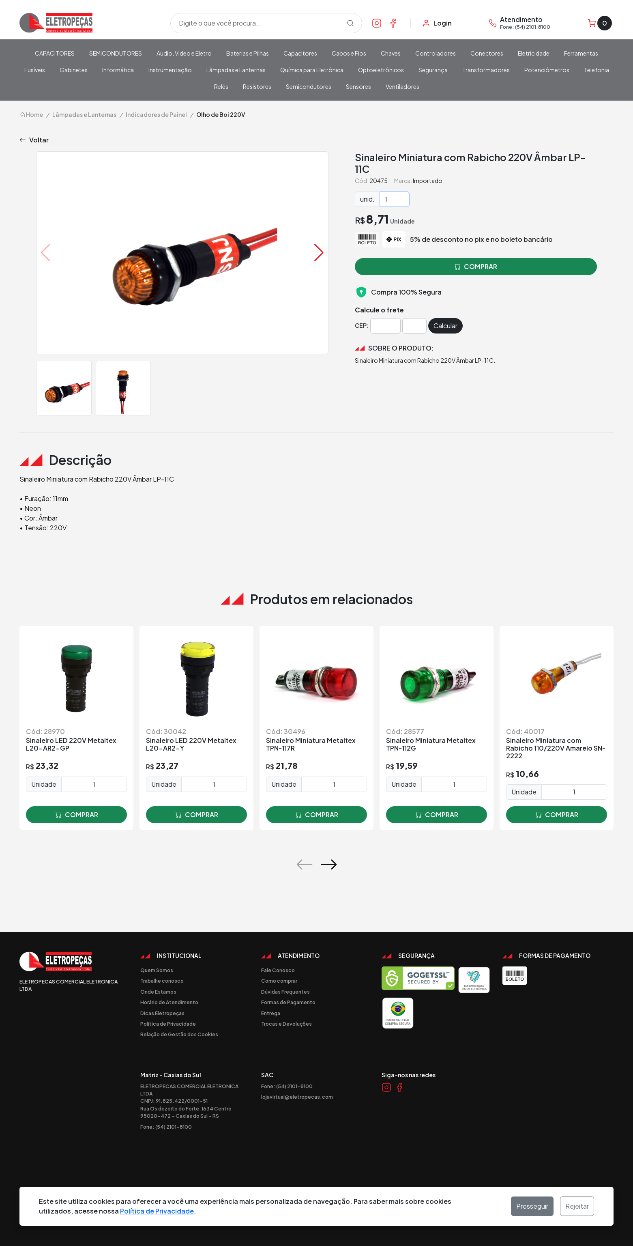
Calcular (445, 325)
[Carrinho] (600, 23)
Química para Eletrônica (311, 69)
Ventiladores (402, 86)
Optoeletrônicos (381, 69)
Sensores (358, 86)
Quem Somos (156, 970)
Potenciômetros (546, 69)
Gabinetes (74, 69)
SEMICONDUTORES (115, 53)
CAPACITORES (55, 53)
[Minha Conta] (437, 23)
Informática (118, 69)
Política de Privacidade (157, 1211)
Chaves (391, 53)
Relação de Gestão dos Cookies (179, 1034)
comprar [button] (475, 266)
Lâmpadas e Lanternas (236, 69)
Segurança (433, 69)
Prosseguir (532, 1206)
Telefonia (596, 69)
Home (31, 114)
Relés (221, 86)
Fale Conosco (278, 970)
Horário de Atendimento (169, 1002)
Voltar (34, 140)
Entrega (270, 1013)
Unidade (43, 784)
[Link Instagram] (377, 23)
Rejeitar (577, 1206)
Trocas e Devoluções (286, 1023)
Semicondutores (308, 86)
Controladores (435, 53)
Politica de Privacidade (168, 1023)
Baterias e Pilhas (247, 53)
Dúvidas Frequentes (285, 991)
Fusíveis (34, 69)
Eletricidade (533, 53)
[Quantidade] (395, 199)
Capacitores (300, 53)
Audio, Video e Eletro (184, 53)
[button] (318, 253)
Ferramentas (581, 53)
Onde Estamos (158, 991)
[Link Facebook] (393, 23)
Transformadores (486, 69)
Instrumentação (170, 69)
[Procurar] (350, 23)
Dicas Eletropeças (162, 1013)
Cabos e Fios (349, 53)
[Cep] (385, 326)
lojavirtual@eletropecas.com (297, 1096)
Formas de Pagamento (288, 1002)
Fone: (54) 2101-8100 (166, 1126)
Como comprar (279, 980)
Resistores (257, 86)
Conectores (486, 53)
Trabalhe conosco (162, 980)
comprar (76, 815)
